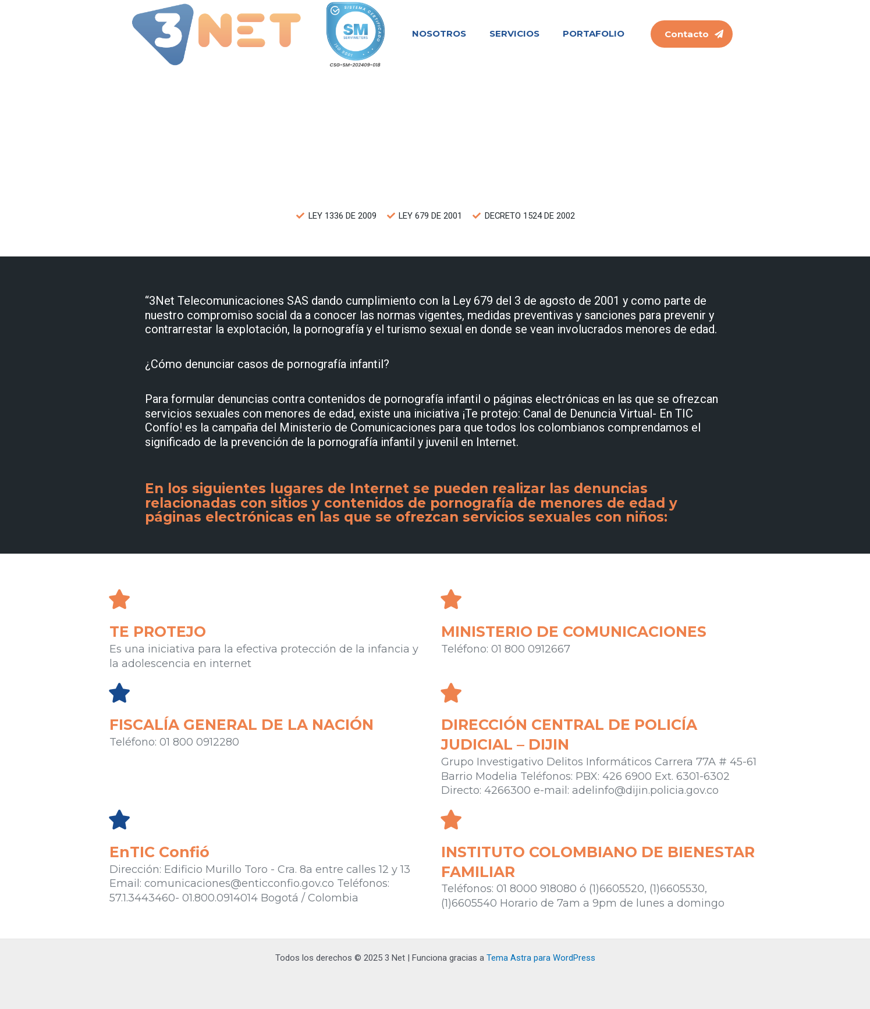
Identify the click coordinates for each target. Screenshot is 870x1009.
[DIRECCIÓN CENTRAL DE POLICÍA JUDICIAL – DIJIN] (451, 693)
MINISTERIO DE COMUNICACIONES (578, 632)
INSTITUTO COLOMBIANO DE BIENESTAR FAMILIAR (556, 862)
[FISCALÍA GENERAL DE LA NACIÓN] (119, 693)
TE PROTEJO (159, 632)
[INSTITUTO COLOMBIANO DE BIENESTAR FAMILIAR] (451, 819)
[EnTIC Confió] (119, 819)
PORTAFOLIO (593, 33)
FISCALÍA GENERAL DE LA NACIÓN (245, 725)
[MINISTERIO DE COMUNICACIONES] (451, 599)
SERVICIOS (514, 33)
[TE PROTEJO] (119, 599)
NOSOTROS (439, 33)
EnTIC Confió (160, 852)
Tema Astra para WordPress (541, 958)
